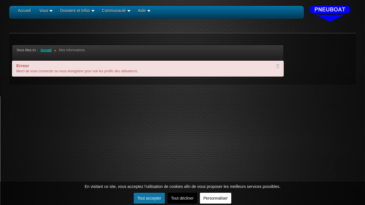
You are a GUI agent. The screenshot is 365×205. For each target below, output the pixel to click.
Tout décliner (182, 198)
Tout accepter (149, 198)
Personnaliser (215, 198)
